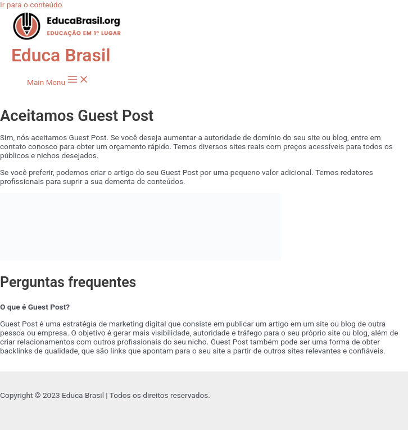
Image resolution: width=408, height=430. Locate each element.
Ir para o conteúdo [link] (31, 4)
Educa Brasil (61, 55)
